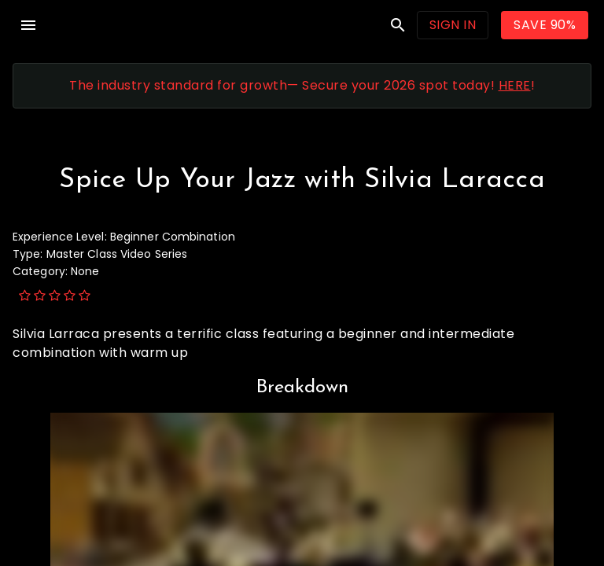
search (398, 25)
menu (28, 25)
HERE (515, 85)
